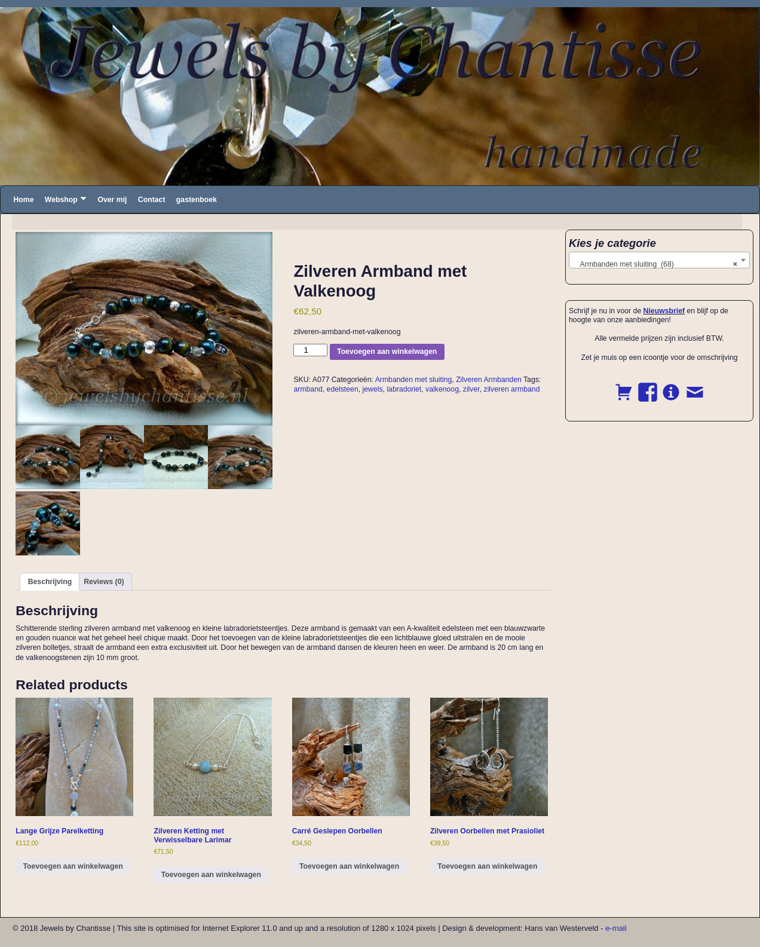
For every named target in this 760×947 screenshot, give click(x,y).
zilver (471, 389)
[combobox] (659, 260)
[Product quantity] (310, 350)
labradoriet (404, 389)
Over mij (112, 199)
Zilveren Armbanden (489, 379)
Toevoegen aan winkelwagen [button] (72, 866)
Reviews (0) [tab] (104, 582)
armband (307, 389)
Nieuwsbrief (664, 311)
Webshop (61, 199)
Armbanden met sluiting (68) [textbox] (655, 264)
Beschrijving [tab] (50, 582)
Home (23, 199)
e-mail (615, 928)
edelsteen (342, 389)
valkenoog (442, 389)
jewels (373, 389)
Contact (152, 199)
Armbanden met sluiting (413, 379)
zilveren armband (512, 389)
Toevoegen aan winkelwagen (387, 351)
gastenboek (196, 199)
